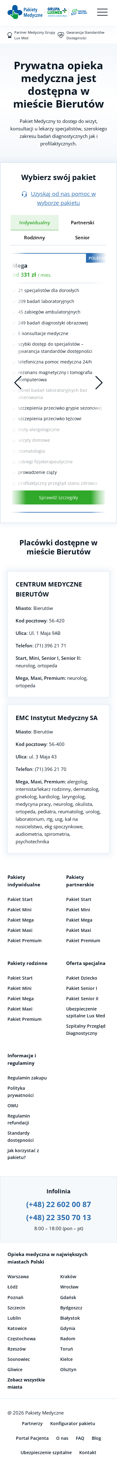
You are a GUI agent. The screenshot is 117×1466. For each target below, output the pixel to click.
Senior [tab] (82, 237)
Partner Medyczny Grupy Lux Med (34, 35)
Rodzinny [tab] (34, 237)
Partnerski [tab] (82, 222)
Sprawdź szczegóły (58, 497)
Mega (19, 265)
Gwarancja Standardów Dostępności (85, 35)
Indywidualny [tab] (34, 222)
